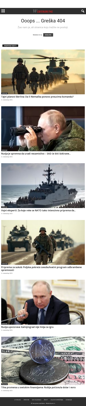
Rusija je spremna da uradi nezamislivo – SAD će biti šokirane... (36, 153)
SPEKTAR (4, 93)
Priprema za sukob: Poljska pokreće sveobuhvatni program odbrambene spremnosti (41, 269)
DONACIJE (69, 400)
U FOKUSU (17, 400)
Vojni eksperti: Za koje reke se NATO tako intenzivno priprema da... (38, 210)
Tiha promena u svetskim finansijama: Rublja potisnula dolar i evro (38, 387)
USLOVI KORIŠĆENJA (57, 400)
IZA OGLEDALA (36, 400)
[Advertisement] (43, 4)
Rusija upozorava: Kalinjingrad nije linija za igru (27, 327)
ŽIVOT (46, 400)
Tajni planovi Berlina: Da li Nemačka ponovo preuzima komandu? (37, 96)
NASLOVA (48, 35)
